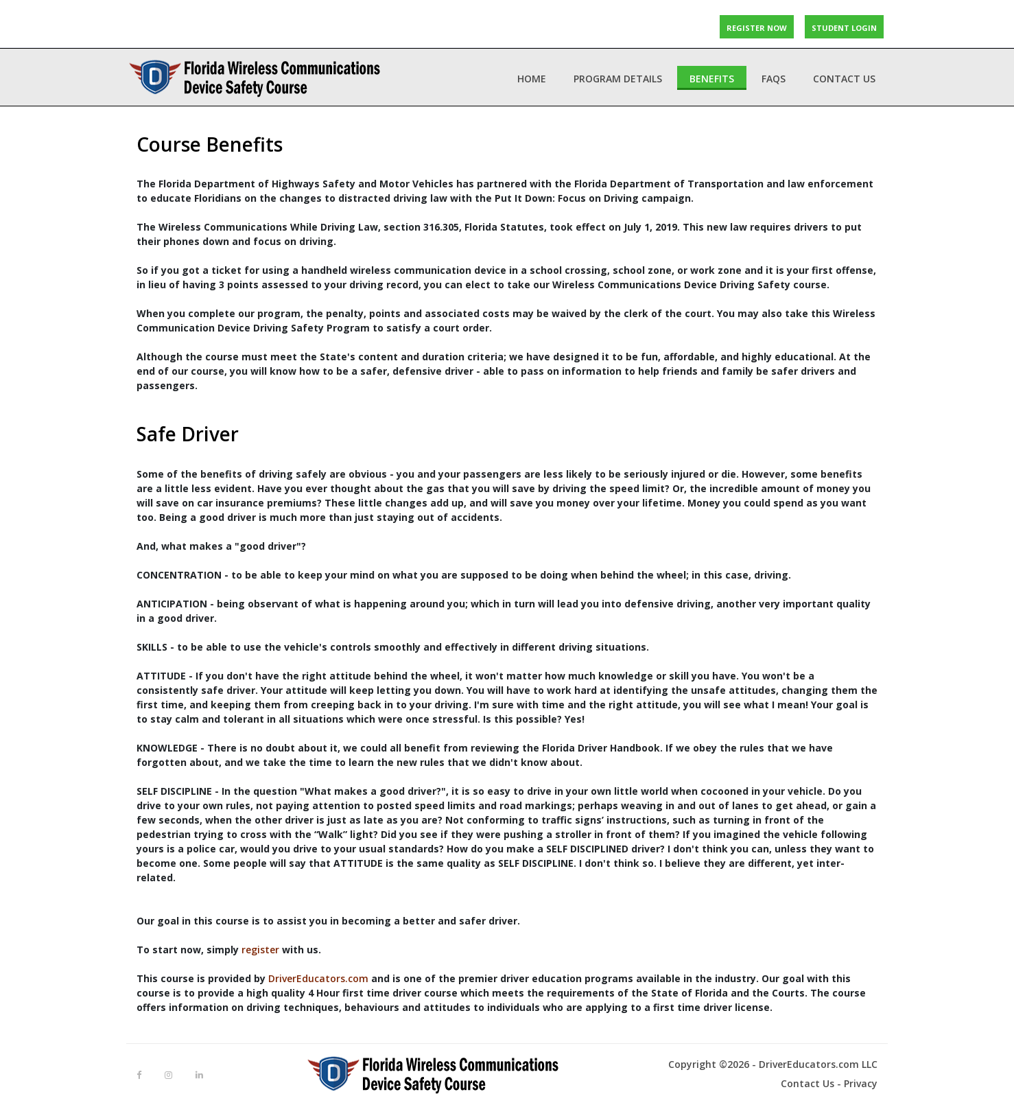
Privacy (860, 1083)
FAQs (774, 78)
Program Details (618, 78)
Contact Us (844, 78)
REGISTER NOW (756, 26)
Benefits (711, 78)
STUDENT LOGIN (844, 26)
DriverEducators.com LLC (818, 1064)
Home (531, 78)
